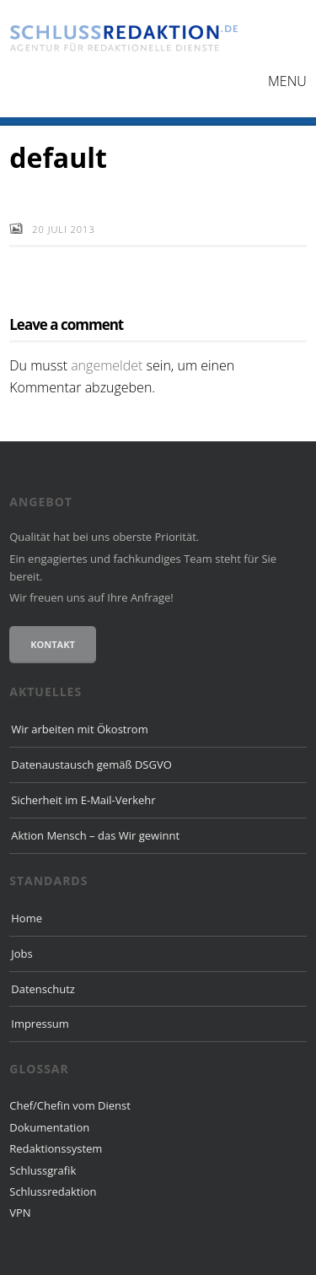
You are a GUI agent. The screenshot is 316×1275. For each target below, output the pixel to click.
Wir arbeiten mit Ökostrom (79, 729)
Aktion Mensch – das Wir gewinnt (95, 835)
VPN (19, 1212)
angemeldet (106, 365)
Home (26, 918)
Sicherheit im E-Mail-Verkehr (83, 800)
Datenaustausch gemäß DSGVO (91, 764)
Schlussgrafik (42, 1170)
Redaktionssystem (55, 1148)
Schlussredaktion (52, 1191)
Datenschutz (43, 989)
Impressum (40, 1023)
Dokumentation (49, 1127)
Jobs (21, 953)
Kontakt (52, 644)
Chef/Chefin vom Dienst (70, 1105)
